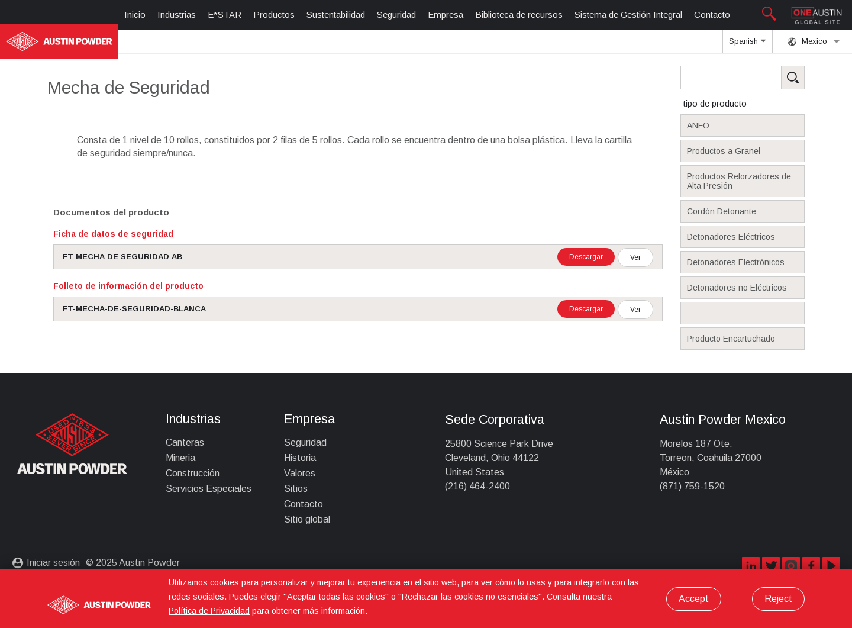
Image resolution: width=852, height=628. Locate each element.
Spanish (747, 45)
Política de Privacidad (209, 611)
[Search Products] (760, 77)
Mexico (814, 41)
